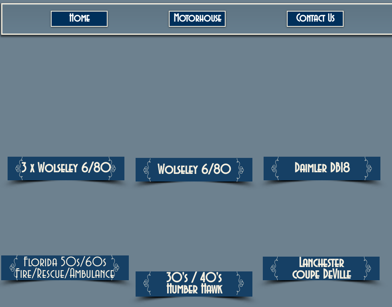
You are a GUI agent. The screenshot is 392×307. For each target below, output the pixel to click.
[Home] (79, 19)
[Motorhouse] (197, 19)
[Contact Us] (315, 19)
